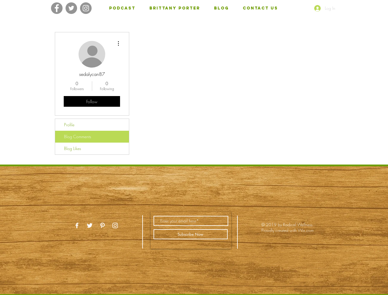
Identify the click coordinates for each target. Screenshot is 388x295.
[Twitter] (71, 8)
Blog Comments (77, 136)
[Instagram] (86, 8)
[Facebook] (57, 8)
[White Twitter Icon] (89, 225)
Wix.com (306, 230)
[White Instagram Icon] (115, 225)
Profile (69, 124)
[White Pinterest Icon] (102, 225)
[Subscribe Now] (191, 234)
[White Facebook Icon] (77, 225)
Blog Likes (72, 148)
